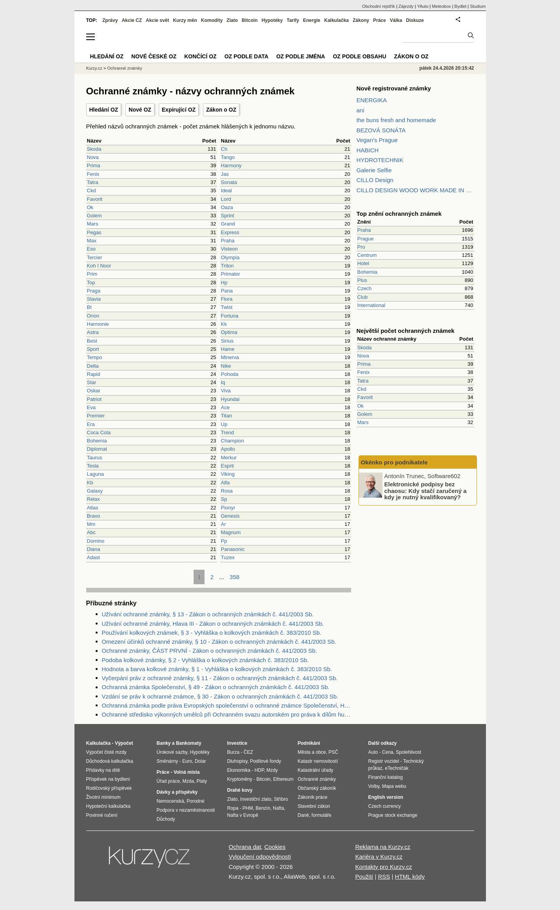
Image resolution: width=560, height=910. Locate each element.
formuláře (322, 815)
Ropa (233, 808)
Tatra (92, 182)
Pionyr (228, 508)
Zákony (361, 20)
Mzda (188, 781)
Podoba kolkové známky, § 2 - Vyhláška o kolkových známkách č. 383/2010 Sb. (205, 660)
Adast (93, 557)
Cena (387, 752)
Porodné (195, 801)
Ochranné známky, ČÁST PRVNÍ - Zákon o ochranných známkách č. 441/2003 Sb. (209, 650)
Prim (92, 274)
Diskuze (415, 20)
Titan (226, 416)
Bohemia (97, 441)
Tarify (292, 20)
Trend (227, 432)
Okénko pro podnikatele (394, 462)
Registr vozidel (383, 761)
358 (234, 577)
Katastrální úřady (315, 770)
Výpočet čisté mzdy (106, 752)
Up (224, 424)
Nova (93, 157)
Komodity (212, 20)
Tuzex (228, 557)
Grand (228, 224)
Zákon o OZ (221, 110)
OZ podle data (246, 56)
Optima (229, 332)
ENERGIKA (372, 100)
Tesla (93, 466)
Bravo (93, 516)
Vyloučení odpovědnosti (260, 856)
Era (91, 424)
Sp (224, 499)
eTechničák (396, 768)
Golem (94, 215)
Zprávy (110, 20)
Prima (93, 165)
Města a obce (312, 752)
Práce (379, 20)
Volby (373, 786)
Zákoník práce (313, 797)
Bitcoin (250, 20)
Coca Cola (99, 432)
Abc (91, 532)
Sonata (229, 182)
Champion (232, 441)
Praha (228, 241)
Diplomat (97, 449)
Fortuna (230, 316)
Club (362, 297)
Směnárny (167, 761)
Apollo (228, 449)
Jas (225, 174)
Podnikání (309, 743)
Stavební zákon (314, 806)
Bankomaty (188, 743)
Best (92, 341)
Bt (89, 307)
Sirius (227, 341)
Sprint (227, 215)
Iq (223, 382)
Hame (228, 349)
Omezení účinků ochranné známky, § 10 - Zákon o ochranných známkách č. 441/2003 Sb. (219, 641)
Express (230, 232)
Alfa (225, 483)
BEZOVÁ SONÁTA (381, 130)
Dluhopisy (237, 761)
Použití (364, 876)
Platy (202, 781)
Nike (226, 366)
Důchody (166, 819)
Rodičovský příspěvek (109, 788)
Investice (237, 743)
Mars (92, 224)
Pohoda (230, 374)
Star (91, 382)
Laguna (95, 474)
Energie (311, 20)
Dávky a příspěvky (177, 792)
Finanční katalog (385, 777)
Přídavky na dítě (103, 770)
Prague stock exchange (392, 815)
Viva (226, 391)
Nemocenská (170, 801)
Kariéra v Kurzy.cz (378, 856)
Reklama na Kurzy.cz (382, 846)
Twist (227, 307)
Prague (365, 239)
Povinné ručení (102, 815)
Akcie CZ (132, 20)
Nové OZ (140, 110)
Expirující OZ (179, 110)
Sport (93, 349)
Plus (362, 280)
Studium (478, 6)
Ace (225, 407)
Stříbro (281, 799)
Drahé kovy (240, 790)
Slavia (94, 299)
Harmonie (98, 324)
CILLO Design (375, 180)
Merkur (229, 457)
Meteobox (441, 6)
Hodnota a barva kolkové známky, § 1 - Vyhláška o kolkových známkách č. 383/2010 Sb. (217, 669)
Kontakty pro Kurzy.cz (383, 866)
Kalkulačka (336, 20)
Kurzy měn (185, 20)
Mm (91, 524)
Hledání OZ (103, 110)
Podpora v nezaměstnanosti (186, 810)
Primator (230, 274)
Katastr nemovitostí (318, 761)
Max (92, 241)
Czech (364, 288)
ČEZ (248, 752)
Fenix (93, 174)
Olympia (230, 257)
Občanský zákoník (317, 788)
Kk (224, 324)
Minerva (230, 357)
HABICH (368, 150)
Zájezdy (406, 6)
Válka (396, 20)
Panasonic (233, 549)
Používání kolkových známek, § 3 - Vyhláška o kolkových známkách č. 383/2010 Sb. (212, 632)
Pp (224, 541)
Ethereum (283, 779)
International (371, 305)
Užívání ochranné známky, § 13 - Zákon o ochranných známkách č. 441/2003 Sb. (208, 614)
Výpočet (124, 743)
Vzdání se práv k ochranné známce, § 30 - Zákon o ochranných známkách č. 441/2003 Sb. (220, 696)
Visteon (229, 249)
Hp (224, 282)
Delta (93, 366)
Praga (94, 291)
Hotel (363, 263)
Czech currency (384, 806)
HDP (259, 770)
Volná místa (186, 772)
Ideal (226, 190)
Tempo (94, 357)
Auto (373, 752)
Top (91, 282)
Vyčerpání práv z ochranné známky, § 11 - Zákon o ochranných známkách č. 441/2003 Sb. (220, 678)
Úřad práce (168, 781)
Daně (303, 815)
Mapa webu (394, 786)
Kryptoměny (239, 779)
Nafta (278, 808)
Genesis (230, 516)
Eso (91, 249)
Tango (228, 157)
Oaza (227, 207)
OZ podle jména (300, 56)
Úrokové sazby (172, 752)
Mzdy (272, 770)
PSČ (333, 752)
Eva (91, 407)
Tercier (94, 257)
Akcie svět (157, 20)
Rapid (93, 374)
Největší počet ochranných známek (406, 330)
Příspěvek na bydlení (108, 779)
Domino (96, 541)
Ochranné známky (124, 68)
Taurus (94, 457)
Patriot (94, 399)
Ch (224, 149)
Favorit (95, 199)
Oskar (94, 391)
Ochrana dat (245, 846)
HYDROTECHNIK (380, 160)
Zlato (232, 20)
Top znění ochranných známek (399, 213)
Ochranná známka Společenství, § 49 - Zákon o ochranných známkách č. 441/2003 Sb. (216, 687)
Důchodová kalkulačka (109, 761)
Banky (164, 743)
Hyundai (230, 399)
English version (385, 797)
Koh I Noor (99, 266)
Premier (96, 416)
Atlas (92, 508)
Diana (93, 549)
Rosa (227, 491)
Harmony (231, 165)
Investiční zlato (255, 799)
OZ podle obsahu (359, 56)
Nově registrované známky (394, 88)
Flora (227, 299)
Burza (233, 752)
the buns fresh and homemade (396, 120)
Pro (361, 247)
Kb (90, 483)
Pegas (94, 232)
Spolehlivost (408, 752)
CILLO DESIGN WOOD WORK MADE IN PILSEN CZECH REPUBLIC (415, 190)
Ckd (91, 190)
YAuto (422, 6)
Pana (227, 291)
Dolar (200, 761)
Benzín (263, 808)
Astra (93, 332)
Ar (223, 524)
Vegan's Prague (377, 140)
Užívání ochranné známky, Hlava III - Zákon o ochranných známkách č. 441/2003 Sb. (213, 623)
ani (360, 110)
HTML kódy (410, 876)
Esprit (227, 466)
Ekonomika (238, 770)
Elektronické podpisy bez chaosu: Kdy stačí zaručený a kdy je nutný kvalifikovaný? (425, 490)
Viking (228, 474)
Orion (93, 316)
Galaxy (95, 491)
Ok (90, 207)
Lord (226, 199)
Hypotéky (272, 20)
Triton (227, 266)
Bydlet (461, 6)
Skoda (94, 149)
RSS (384, 876)
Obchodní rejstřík (378, 6)
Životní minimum (103, 797)
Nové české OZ (153, 56)
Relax (93, 499)
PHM (248, 808)
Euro (187, 761)
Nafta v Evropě (242, 815)
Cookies (274, 846)
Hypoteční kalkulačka (108, 806)
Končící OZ (200, 56)
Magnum (231, 532)
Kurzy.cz (94, 68)
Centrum (367, 255)
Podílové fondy (265, 761)
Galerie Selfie (374, 170)
